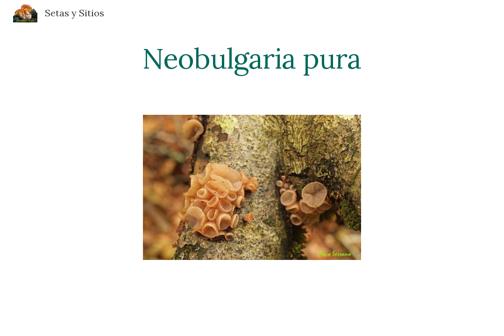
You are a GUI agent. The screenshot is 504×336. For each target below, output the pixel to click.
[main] (252, 58)
